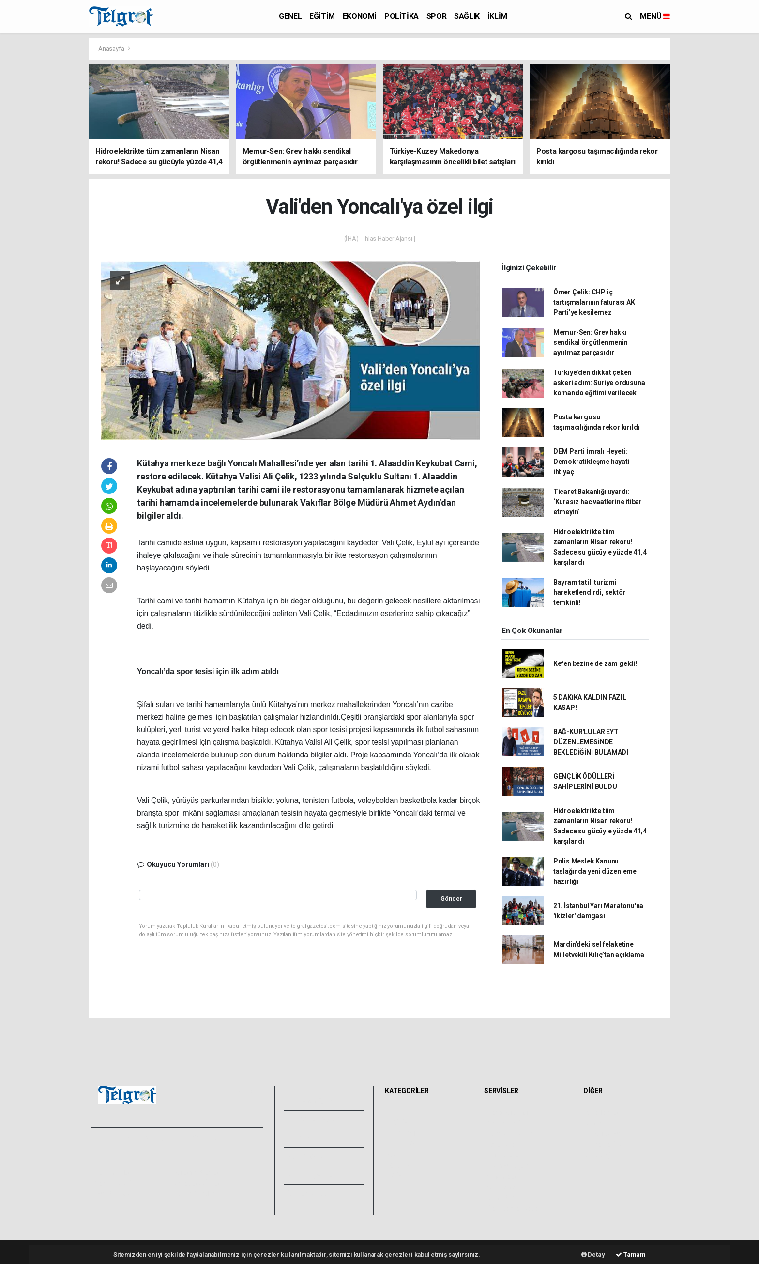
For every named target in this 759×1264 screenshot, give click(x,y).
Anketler (598, 1123)
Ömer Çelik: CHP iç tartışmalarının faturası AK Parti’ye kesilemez (594, 302)
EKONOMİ (360, 16)
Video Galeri (313, 1120)
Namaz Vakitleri (510, 1134)
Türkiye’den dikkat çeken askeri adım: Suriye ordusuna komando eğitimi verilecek (599, 383)
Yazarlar (307, 1138)
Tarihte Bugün (508, 1166)
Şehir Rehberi (507, 1198)
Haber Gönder (194, 1194)
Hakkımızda (111, 1172)
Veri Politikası (113, 1194)
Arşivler (306, 1156)
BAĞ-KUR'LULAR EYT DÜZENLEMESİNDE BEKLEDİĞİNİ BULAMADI (590, 742)
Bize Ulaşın (311, 1193)
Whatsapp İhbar (197, 1183)
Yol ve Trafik (505, 1123)
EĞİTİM (322, 16)
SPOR (436, 16)
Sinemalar (502, 1176)
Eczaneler (501, 1144)
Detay (593, 1254)
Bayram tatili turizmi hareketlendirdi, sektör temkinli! (589, 592)
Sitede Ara (602, 1112)
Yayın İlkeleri (112, 1183)
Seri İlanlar (502, 1187)
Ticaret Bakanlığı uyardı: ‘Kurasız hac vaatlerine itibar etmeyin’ (597, 502)
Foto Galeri (312, 1101)
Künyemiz (310, 1175)
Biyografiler (603, 1134)
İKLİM (497, 16)
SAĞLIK (467, 16)
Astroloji (598, 1155)
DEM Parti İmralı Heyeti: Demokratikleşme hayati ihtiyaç (591, 461)
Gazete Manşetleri (514, 1208)
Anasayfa (111, 48)
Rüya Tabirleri (606, 1144)
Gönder (451, 898)
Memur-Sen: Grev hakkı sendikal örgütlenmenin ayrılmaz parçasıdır (590, 342)
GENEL (290, 16)
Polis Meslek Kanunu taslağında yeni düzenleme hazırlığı (595, 871)
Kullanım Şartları (198, 1172)
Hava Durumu (507, 1112)
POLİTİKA (401, 16)
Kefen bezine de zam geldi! (595, 663)
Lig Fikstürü (503, 1155)
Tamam (631, 1254)
